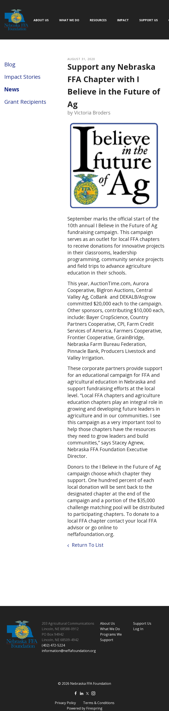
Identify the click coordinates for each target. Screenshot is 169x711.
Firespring (94, 708)
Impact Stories (22, 76)
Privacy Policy (65, 702)
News (11, 89)
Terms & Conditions (98, 702)
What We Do (69, 20)
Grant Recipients (25, 101)
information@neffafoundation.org (69, 650)
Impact (123, 20)
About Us (41, 20)
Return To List (87, 544)
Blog (9, 64)
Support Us (148, 20)
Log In (138, 629)
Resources (98, 20)
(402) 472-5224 (53, 645)
